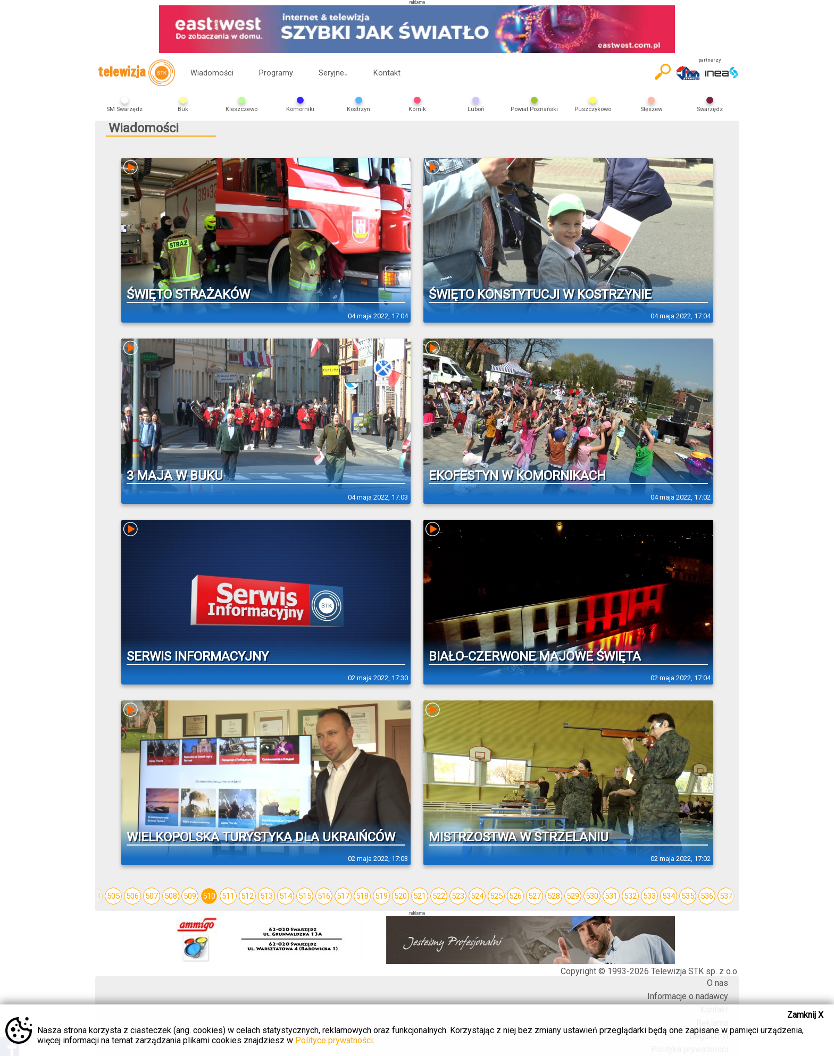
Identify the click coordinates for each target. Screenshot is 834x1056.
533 (649, 896)
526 (515, 896)
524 (477, 896)
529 (572, 896)
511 (228, 896)
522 (438, 896)
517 (343, 896)
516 (324, 896)
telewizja (136, 73)
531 (611, 896)
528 (553, 896)
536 (706, 896)
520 (400, 896)
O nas (717, 983)
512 (247, 896)
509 (190, 896)
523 (458, 896)
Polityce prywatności (334, 1040)
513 (266, 896)
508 (170, 896)
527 (534, 896)
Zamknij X (805, 1015)
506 (132, 896)
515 (304, 896)
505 (113, 896)
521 (419, 896)
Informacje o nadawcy (687, 996)
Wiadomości (211, 73)
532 (630, 896)
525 (496, 896)
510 (209, 896)
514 (285, 896)
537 (726, 896)
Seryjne (333, 73)
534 (668, 896)
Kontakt (387, 73)
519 (381, 896)
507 (151, 896)
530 (592, 896)
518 (362, 896)
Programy (276, 73)
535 (687, 896)
